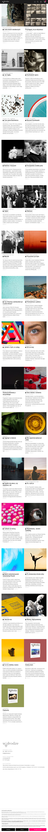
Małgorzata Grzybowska (7, 530)
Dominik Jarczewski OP (29, 76)
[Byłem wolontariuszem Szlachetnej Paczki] (13, 559)
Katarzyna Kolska (6, 31)
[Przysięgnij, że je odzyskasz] (35, 15)
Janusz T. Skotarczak (29, 394)
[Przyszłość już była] (35, 242)
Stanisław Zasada (28, 31)
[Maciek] (13, 242)
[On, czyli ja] (35, 469)
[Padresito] (13, 695)
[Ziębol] (13, 196)
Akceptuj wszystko (38, 829)
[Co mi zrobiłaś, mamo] (13, 650)
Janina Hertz (27, 666)
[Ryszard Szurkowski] (35, 105)
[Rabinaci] (35, 196)
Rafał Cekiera (5, 76)
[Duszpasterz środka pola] (35, 151)
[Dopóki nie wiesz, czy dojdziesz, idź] (13, 469)
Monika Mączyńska (28, 441)
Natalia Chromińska (28, 621)
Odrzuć (22, 829)
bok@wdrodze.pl (6, 753)
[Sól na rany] (35, 332)
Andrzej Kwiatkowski (6, 666)
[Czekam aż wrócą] (13, 514)
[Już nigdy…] (13, 60)
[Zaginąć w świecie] (13, 423)
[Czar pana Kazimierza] (13, 105)
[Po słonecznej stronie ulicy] (35, 559)
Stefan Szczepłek (6, 122)
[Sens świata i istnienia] (35, 378)
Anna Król (4, 439)
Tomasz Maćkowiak (29, 212)
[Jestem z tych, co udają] (13, 344)
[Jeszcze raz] (13, 605)
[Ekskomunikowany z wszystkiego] (13, 378)
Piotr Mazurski (28, 167)
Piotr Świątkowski (6, 577)
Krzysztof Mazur (6, 212)
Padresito (4, 712)
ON (25, 485)
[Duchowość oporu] (35, 60)
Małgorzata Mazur (6, 621)
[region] (24, 820)
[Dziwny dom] (35, 650)
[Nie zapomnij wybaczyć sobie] (35, 423)
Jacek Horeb (27, 349)
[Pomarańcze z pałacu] (35, 287)
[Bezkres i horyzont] (13, 151)
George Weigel (5, 258)
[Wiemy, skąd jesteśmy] (35, 605)
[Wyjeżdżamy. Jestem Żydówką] (35, 514)
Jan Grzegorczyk (6, 167)
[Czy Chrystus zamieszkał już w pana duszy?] (13, 287)
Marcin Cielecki (5, 305)
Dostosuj (8, 829)
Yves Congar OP (6, 396)
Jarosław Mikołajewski (29, 122)
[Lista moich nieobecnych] (13, 15)
